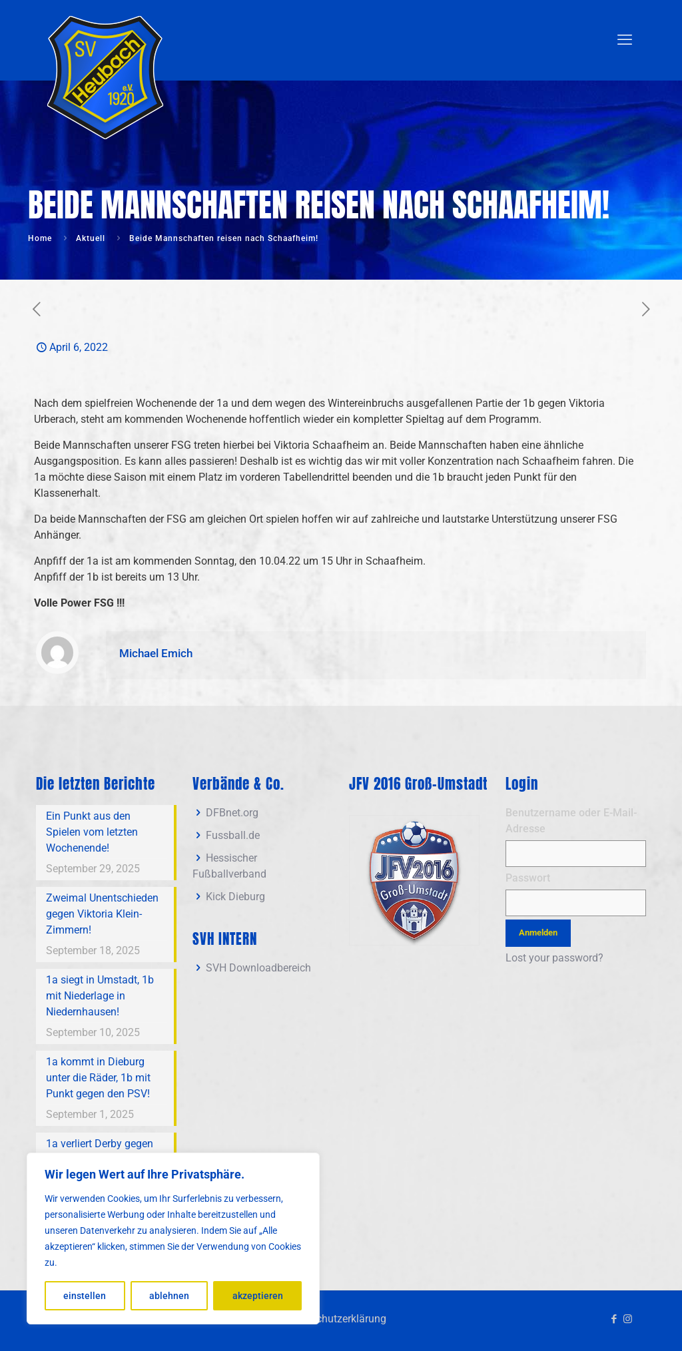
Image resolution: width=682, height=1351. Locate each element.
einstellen (84, 1295)
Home (40, 238)
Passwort (528, 878)
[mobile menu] (624, 40)
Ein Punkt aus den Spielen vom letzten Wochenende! (92, 832)
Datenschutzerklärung (334, 1318)
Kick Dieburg (235, 896)
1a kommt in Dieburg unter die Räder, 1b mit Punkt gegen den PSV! (98, 1077)
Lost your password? (554, 957)
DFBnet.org (232, 812)
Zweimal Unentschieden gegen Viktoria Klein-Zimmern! (102, 914)
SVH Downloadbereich (258, 967)
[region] (173, 1238)
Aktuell (90, 238)
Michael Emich (155, 653)
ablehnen (169, 1295)
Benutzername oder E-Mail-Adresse (571, 820)
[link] (414, 880)
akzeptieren (257, 1295)
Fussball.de (233, 835)
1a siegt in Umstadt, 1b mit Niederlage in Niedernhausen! (100, 995)
